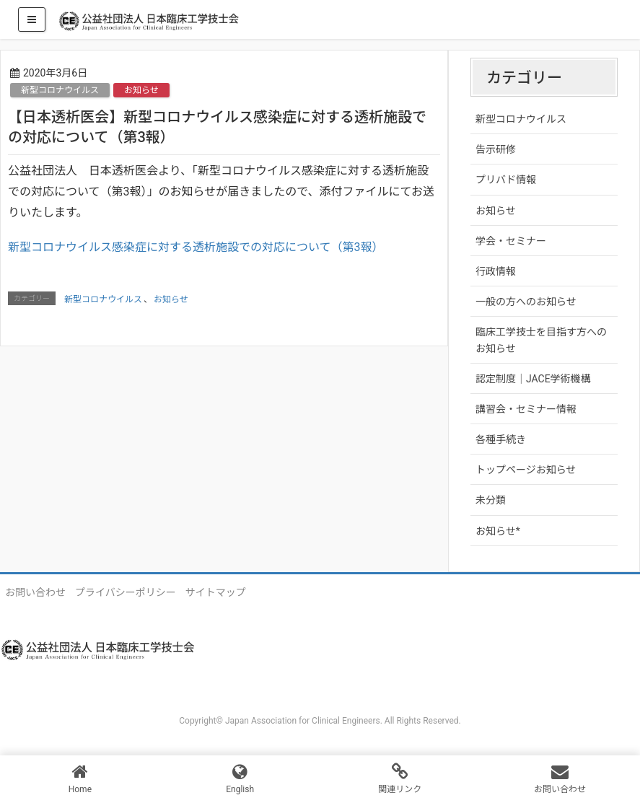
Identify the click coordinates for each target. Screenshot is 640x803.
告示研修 (495, 149)
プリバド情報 (505, 179)
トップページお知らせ (525, 469)
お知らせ (141, 90)
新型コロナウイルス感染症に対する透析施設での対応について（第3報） (196, 247)
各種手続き (500, 439)
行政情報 (495, 271)
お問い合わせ (35, 592)
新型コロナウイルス (60, 90)
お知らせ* (497, 531)
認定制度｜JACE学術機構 (533, 379)
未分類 (490, 500)
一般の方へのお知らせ (526, 301)
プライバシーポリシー (125, 592)
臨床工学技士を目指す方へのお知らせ (541, 340)
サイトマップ (215, 592)
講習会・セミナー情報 (526, 409)
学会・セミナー (510, 241)
